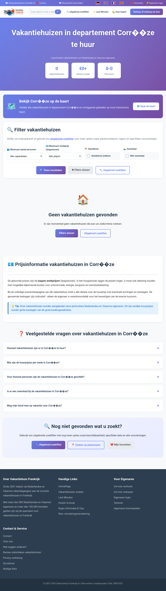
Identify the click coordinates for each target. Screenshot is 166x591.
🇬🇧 (105, 3)
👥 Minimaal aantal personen (21, 149)
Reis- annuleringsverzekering (74, 513)
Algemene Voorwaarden (127, 508)
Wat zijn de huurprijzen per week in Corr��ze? (83, 362)
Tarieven (118, 502)
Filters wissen (66, 233)
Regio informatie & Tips (71, 508)
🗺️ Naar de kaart (146, 106)
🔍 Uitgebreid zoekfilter (77, 12)
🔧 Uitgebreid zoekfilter (113, 170)
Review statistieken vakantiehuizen (22, 552)
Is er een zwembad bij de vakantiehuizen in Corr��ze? (83, 391)
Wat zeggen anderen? (15, 547)
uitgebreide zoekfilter (62, 138)
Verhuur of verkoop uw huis (146, 12)
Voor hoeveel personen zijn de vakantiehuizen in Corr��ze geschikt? (83, 377)
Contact (7, 536)
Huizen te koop (66, 502)
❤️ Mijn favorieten (120, 444)
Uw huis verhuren (123, 486)
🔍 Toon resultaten (51, 170)
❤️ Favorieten (137, 3)
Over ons (8, 541)
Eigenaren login (122, 497)
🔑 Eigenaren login (154, 3)
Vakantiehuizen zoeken (71, 492)
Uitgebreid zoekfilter (95, 233)
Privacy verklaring (12, 557)
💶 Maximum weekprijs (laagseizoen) (57, 148)
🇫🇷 (113, 3)
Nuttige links (10, 568)
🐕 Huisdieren (92, 149)
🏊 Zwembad (129, 149)
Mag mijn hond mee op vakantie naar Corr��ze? (83, 406)
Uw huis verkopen (123, 492)
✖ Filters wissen (81, 169)
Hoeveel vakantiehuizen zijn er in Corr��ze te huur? (83, 348)
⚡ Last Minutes (101, 12)
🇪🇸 (121, 3)
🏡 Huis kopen (119, 12)
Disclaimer (9, 563)
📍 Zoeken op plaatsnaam (86, 444)
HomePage (64, 486)
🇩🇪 (98, 3)
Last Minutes (65, 497)
